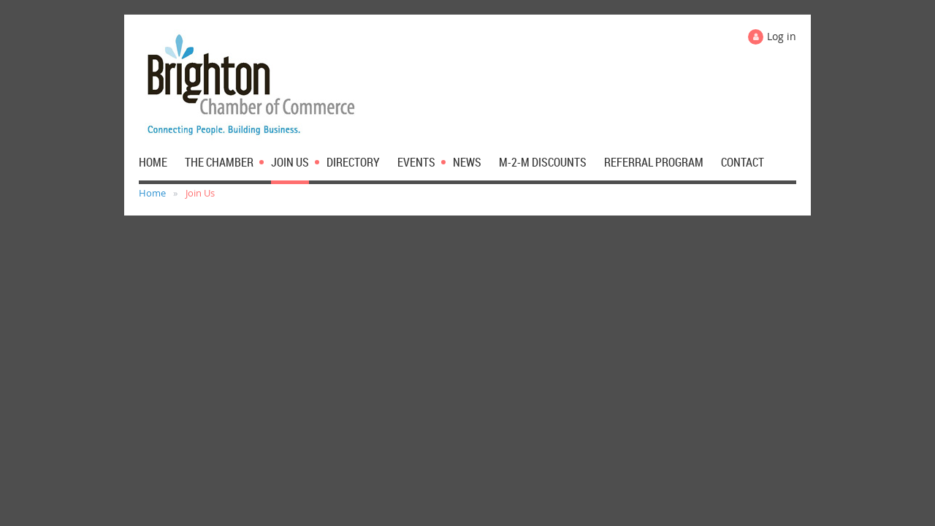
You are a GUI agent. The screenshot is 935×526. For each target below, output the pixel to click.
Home (152, 192)
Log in (781, 36)
